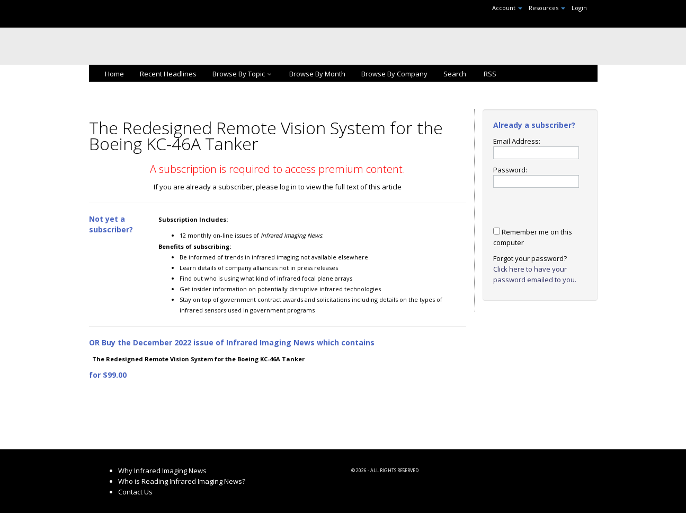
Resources (547, 8)
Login (579, 8)
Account (507, 8)
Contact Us (135, 492)
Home (114, 74)
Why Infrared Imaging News (162, 470)
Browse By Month (317, 74)
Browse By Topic (242, 74)
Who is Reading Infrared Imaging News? (181, 481)
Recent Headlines (168, 74)
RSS (489, 74)
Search (454, 74)
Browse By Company (394, 74)
